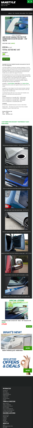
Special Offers (16, 300)
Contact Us (5, 397)
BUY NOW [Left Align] (6, 59)
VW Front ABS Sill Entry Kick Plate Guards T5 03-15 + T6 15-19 (16, 188)
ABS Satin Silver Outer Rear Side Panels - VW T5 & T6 (16, 210)
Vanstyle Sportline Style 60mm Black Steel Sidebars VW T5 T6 (16, 231)
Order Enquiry (6, 395)
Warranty (5, 419)
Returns (4, 420)
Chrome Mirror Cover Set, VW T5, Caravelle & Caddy (16, 275)
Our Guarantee (6, 393)
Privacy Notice (6, 403)
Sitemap (4, 399)
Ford (27, 13)
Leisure (10, 13)
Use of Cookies (6, 407)
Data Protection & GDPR (7, 411)
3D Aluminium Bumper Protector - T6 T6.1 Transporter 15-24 (16, 145)
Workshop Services (7, 394)
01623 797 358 (4, 5)
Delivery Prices (6, 415)
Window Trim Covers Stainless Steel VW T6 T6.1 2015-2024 (16, 296)
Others (30, 13)
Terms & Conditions (7, 404)
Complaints (5, 421)
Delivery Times (5, 416)
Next (30, 315)
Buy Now (29, 326)
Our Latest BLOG (6, 398)
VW (13, 13)
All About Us (5, 390)
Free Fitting (5, 391)
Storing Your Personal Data (8, 410)
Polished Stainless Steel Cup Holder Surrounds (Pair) (16, 167)
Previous (2, 315)
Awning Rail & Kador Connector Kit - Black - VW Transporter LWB (16, 320)
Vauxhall (17, 13)
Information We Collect (8, 406)
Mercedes (22, 13)
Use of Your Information (8, 408)
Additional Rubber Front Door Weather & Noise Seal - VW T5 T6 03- (16, 253)
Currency (5, 417)
